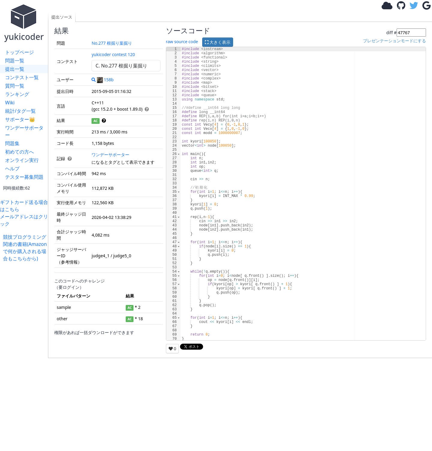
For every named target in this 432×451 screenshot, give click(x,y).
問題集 (12, 143)
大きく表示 (218, 42)
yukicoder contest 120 (113, 54)
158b (105, 79)
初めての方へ (19, 151)
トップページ (19, 52)
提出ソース (61, 17)
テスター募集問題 (24, 177)
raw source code (182, 41)
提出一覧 (14, 69)
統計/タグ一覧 (20, 111)
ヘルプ (12, 168)
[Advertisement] (25, 352)
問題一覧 (14, 60)
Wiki (10, 102)
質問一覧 (14, 85)
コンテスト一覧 (22, 77)
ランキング (17, 94)
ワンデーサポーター (24, 131)
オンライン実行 (22, 160)
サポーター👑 (20, 119)
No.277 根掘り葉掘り (112, 43)
